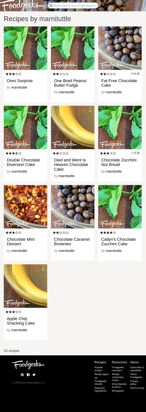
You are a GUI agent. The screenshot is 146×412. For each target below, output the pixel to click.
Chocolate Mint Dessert (21, 241)
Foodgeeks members (118, 369)
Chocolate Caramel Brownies (72, 241)
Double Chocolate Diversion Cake (23, 162)
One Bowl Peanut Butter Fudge (70, 83)
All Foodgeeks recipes (100, 381)
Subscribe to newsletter (137, 369)
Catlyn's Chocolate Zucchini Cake (118, 241)
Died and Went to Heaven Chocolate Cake (71, 164)
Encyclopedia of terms (119, 385)
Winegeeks (118, 390)
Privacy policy (134, 383)
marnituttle (55, 19)
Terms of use (137, 388)
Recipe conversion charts (118, 377)
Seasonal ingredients (100, 389)
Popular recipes (98, 369)
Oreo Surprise (20, 80)
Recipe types (101, 374)
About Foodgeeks (136, 376)
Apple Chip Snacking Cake (21, 321)
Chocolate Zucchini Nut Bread (119, 162)
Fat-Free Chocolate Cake (119, 83)
